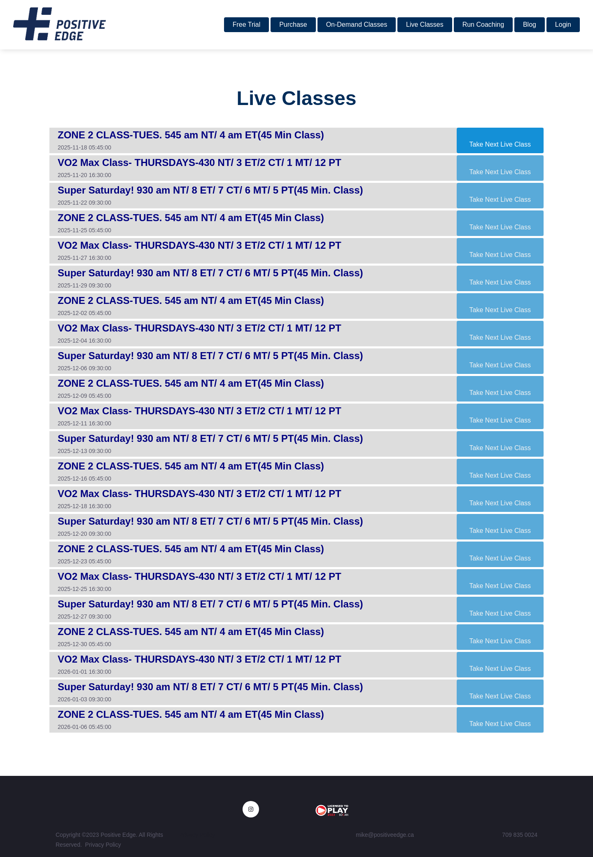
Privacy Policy (103, 844)
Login (563, 24)
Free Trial (247, 24)
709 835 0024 (519, 834)
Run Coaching (483, 24)
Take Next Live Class (500, 144)
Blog (529, 24)
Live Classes (425, 24)
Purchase (293, 24)
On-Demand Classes (357, 24)
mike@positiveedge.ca (385, 834)
